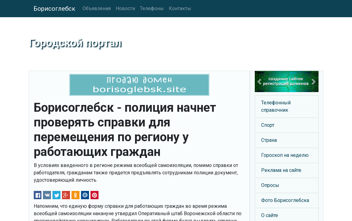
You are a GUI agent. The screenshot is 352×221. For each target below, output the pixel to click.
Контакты (180, 8)
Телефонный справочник (276, 106)
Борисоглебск (54, 8)
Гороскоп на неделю (285, 155)
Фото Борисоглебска (285, 200)
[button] (259, 81)
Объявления (97, 8)
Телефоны (152, 8)
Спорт (267, 125)
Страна (269, 140)
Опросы (270, 185)
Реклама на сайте (281, 170)
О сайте (269, 215)
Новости (125, 8)
